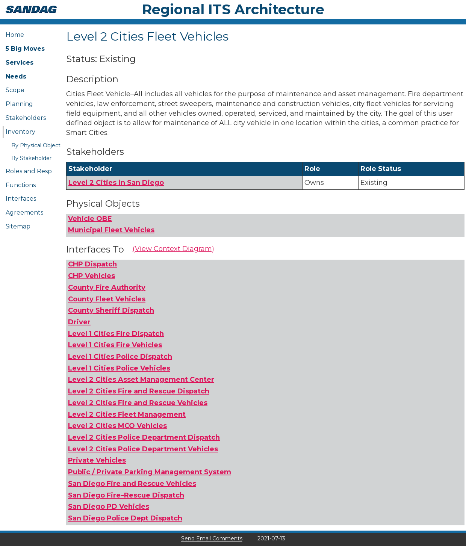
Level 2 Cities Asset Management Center (141, 379)
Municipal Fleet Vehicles (111, 230)
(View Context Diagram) (173, 249)
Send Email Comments (211, 538)
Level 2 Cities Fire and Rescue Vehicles (137, 403)
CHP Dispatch (92, 264)
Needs (16, 76)
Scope (15, 90)
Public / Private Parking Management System (149, 472)
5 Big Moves (25, 48)
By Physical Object (36, 145)
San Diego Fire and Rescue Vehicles (132, 483)
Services (19, 62)
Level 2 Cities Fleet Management (127, 414)
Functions (21, 185)
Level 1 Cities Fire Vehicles (115, 345)
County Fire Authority (106, 287)
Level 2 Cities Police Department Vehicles (143, 449)
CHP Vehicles (91, 276)
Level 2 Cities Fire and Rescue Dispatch (138, 391)
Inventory (20, 131)
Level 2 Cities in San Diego (116, 182)
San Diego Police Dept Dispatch (125, 518)
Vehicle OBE (90, 219)
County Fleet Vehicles (106, 299)
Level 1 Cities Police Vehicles (119, 368)
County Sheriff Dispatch (111, 310)
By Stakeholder (31, 158)
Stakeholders (26, 117)
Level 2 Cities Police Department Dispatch (144, 437)
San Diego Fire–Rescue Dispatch (126, 495)
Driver (79, 322)
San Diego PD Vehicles (108, 506)
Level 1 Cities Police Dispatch (120, 356)
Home (15, 34)
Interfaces (21, 198)
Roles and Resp (29, 171)
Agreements (24, 212)
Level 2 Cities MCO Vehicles (117, 426)
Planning (19, 103)
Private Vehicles (97, 460)
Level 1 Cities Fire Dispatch (116, 334)
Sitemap (18, 226)
